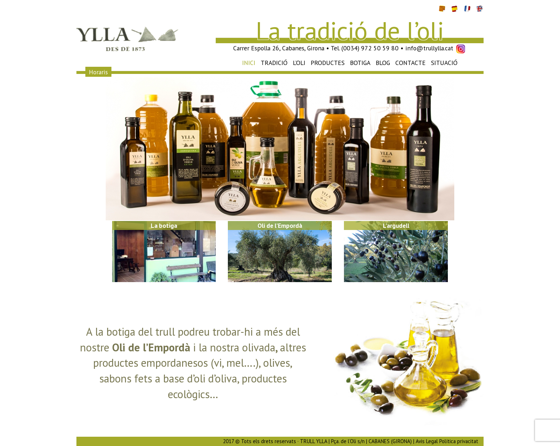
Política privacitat (458, 441)
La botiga (164, 225)
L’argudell (396, 225)
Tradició (274, 63)
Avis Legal (427, 441)
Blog (383, 63)
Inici (248, 63)
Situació (444, 63)
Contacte (410, 63)
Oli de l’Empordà (280, 225)
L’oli (299, 63)
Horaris (98, 71)
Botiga (360, 63)
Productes (328, 63)
